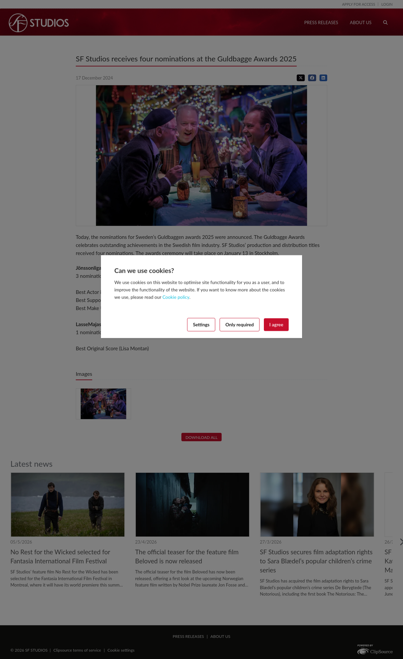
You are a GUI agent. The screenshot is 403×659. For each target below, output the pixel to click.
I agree (276, 324)
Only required (239, 324)
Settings (201, 324)
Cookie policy (175, 297)
